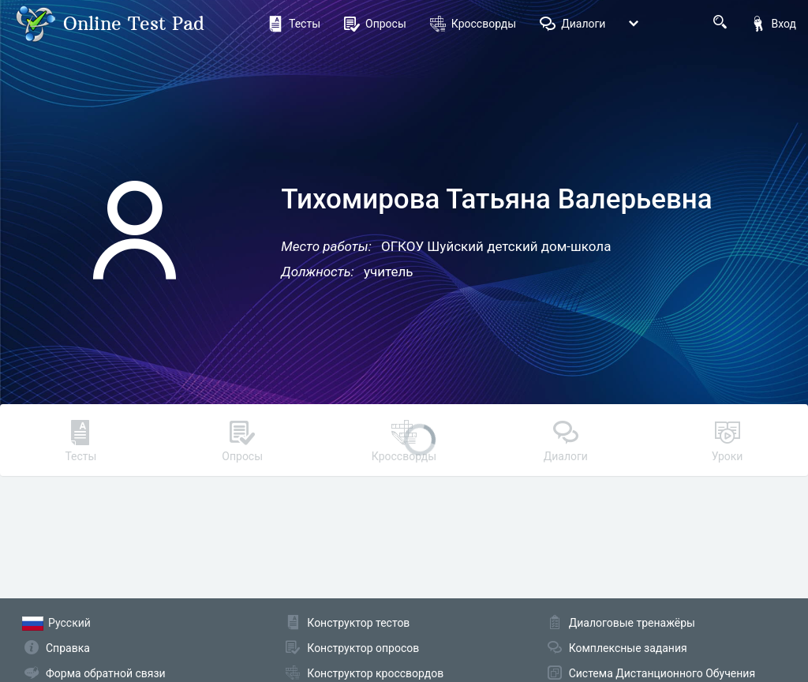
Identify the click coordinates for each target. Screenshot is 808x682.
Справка (68, 648)
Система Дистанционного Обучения (662, 673)
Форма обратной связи (106, 673)
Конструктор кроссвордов (375, 673)
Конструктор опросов (363, 648)
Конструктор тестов (358, 622)
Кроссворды (473, 24)
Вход (773, 24)
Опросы (375, 24)
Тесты (293, 24)
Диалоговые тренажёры (632, 622)
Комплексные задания (628, 648)
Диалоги (572, 24)
